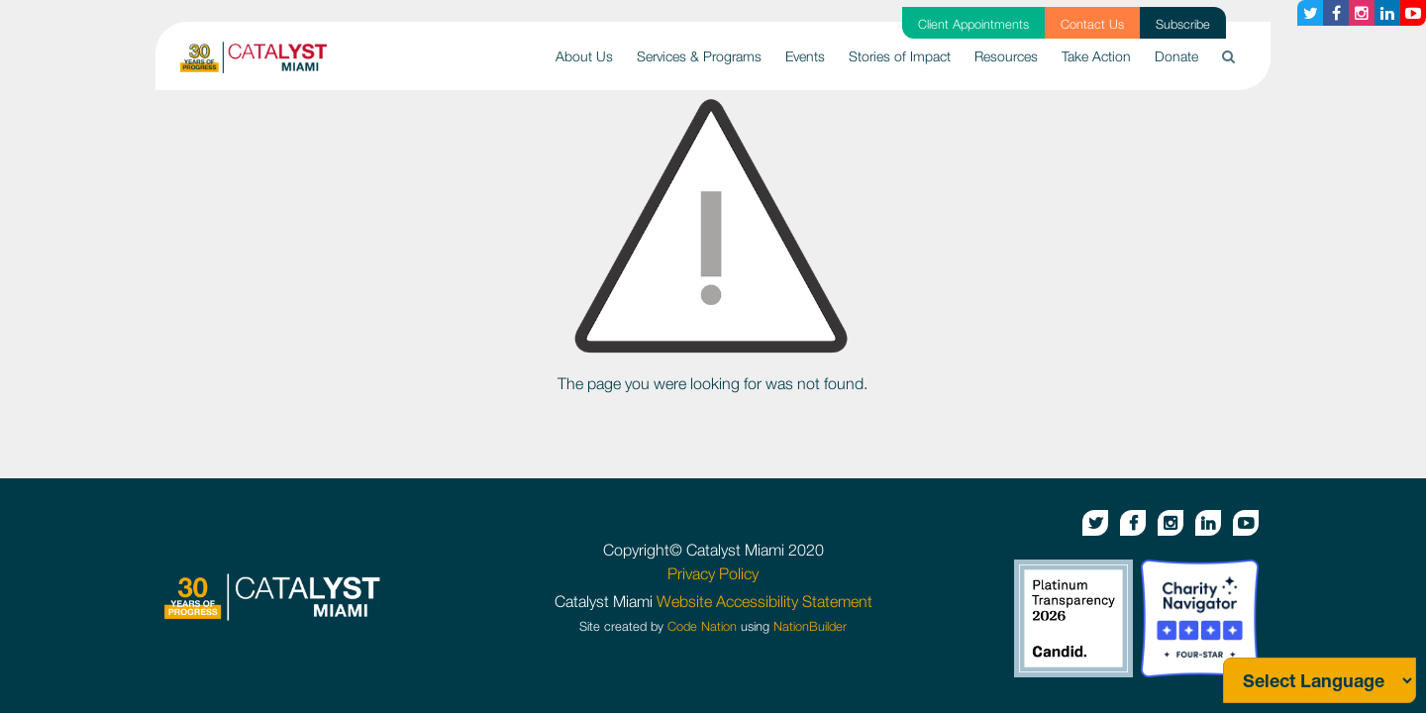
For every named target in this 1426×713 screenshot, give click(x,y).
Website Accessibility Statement (764, 601)
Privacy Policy (713, 573)
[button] (1228, 56)
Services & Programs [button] (699, 56)
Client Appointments (973, 24)
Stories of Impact (900, 56)
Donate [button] (1176, 56)
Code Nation (702, 626)
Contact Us (1092, 24)
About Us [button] (584, 56)
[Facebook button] (1336, 13)
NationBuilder (810, 626)
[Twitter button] (1310, 13)
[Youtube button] (1413, 13)
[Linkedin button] (1387, 13)
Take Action (1096, 56)
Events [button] (805, 56)
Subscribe (1183, 24)
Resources (1006, 56)
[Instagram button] (1362, 13)
